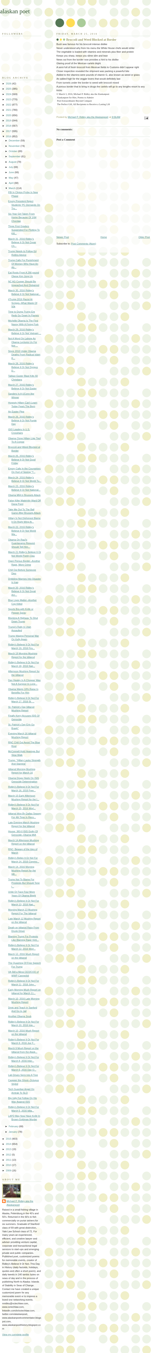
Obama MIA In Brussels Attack (24, 495)
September (15, 156)
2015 (9, 1138)
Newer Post (62, 237)
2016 (9, 136)
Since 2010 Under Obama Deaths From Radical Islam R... (24, 355)
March (12, 188)
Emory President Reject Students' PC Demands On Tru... (24, 205)
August (13, 162)
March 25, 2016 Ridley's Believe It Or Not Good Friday (22, 459)
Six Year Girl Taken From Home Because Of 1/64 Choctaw (22, 217)
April (11, 183)
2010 (9, 1165)
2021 (9, 110)
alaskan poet (15, 11)
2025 (9, 88)
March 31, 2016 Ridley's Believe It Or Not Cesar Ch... (22, 242)
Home (104, 237)
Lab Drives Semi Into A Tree (23, 1075)
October (13, 151)
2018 (9, 125)
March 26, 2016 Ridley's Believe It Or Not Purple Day (22, 420)
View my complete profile (15, 1334)
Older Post (144, 237)
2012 (9, 1154)
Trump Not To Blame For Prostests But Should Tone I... (24, 883)
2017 (9, 131)
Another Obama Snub (19, 1016)
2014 (9, 1144)
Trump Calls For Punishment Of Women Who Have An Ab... (23, 264)
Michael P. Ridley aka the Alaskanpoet (20, 1203)
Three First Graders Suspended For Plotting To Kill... (24, 230)
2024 (9, 94)
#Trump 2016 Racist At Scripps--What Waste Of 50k (22, 303)
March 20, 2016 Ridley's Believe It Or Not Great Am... (22, 591)
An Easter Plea (16, 411)
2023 (9, 99)
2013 (9, 1149)
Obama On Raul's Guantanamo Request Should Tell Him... (21, 543)
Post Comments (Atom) (83, 243)
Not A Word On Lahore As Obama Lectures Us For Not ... (22, 342)
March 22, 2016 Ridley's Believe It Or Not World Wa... (22, 531)
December (14, 140)
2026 (9, 83)
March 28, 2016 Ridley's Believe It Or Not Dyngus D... (23, 367)
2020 (9, 115)
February (14, 1126)
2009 (9, 1170)
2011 (9, 1160)
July (11, 167)
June (12, 172)
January (13, 1131)
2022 (9, 104)
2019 (9, 120)
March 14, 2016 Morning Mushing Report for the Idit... (22, 870)
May (11, 177)
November (14, 146)
